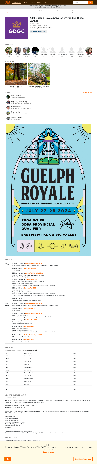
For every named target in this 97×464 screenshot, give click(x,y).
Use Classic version (83, 459)
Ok (8, 459)
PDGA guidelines (31, 350)
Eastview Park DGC (30, 268)
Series (45, 2)
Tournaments (17, 2)
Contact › (87, 92)
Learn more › (48, 452)
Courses (32, 2)
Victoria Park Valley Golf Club (34, 263)
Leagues (25, 2)
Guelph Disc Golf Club (45, 28)
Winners (48, 45)
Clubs (39, 2)
